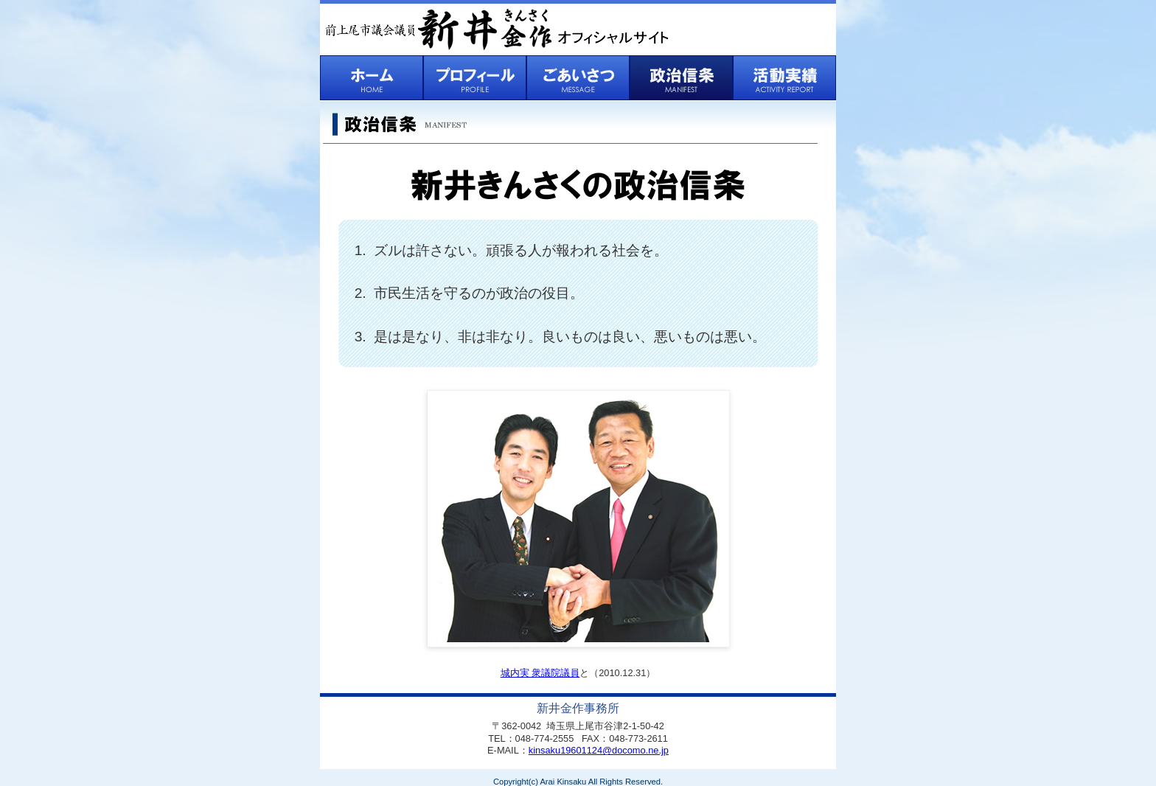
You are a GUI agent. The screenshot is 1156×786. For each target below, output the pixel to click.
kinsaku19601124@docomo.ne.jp (599, 750)
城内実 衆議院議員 (540, 672)
